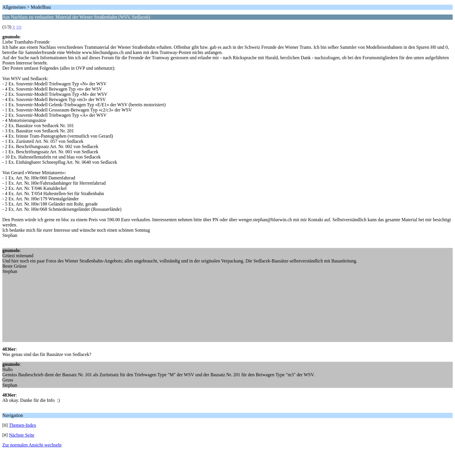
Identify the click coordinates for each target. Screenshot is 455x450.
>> (18, 26)
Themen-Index (22, 425)
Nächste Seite (22, 435)
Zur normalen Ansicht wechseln (32, 444)
